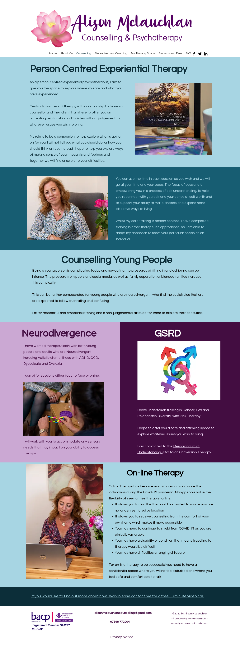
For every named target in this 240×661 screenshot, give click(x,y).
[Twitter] (200, 54)
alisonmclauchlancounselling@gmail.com (123, 612)
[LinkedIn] (206, 54)
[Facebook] (194, 54)
